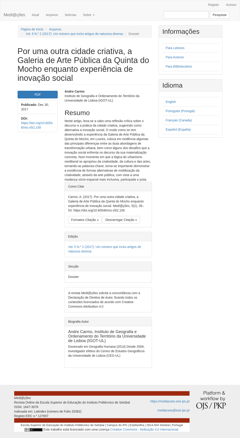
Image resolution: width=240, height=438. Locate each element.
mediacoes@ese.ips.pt (174, 410)
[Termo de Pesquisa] (186, 15)
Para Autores (175, 57)
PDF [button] (37, 94)
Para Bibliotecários (179, 66)
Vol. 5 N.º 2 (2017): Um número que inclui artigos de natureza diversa (74, 34)
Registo (213, 5)
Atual (35, 15)
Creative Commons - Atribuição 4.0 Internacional (144, 429)
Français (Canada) (179, 120)
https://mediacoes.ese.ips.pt (170, 401)
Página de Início (32, 29)
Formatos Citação (84, 220)
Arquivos (52, 15)
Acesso (231, 5)
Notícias (70, 15)
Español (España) (178, 129)
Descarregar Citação (121, 220)
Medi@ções (14, 15)
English (171, 102)
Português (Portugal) (180, 111)
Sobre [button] (88, 15)
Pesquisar (220, 15)
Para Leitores (175, 48)
